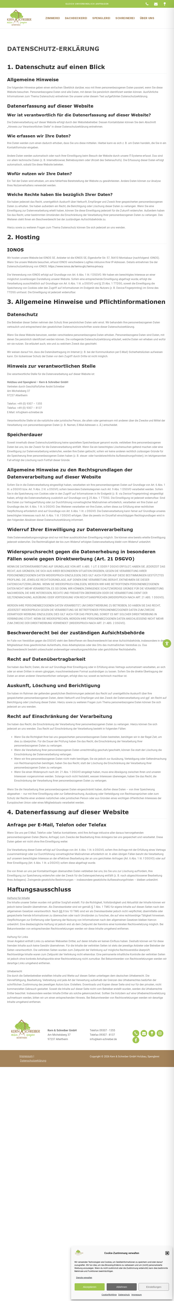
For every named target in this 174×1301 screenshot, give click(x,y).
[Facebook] (135, 1040)
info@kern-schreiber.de (103, 1039)
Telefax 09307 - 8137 (102, 1034)
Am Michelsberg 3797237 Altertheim (62, 1035)
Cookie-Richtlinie (109, 1295)
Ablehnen (121, 1286)
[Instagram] (160, 1033)
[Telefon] (147, 4)
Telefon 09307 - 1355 (102, 1030)
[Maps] (165, 4)
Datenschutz (124, 1295)
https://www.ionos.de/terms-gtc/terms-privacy (85, 266)
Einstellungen (153, 1286)
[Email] (156, 4)
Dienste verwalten (84, 1277)
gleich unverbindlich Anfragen (87, 4)
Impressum (136, 1295)
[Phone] (135, 1033)
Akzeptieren (89, 1286)
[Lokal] (152, 1033)
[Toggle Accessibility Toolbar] (166, 643)
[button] (167, 1253)
